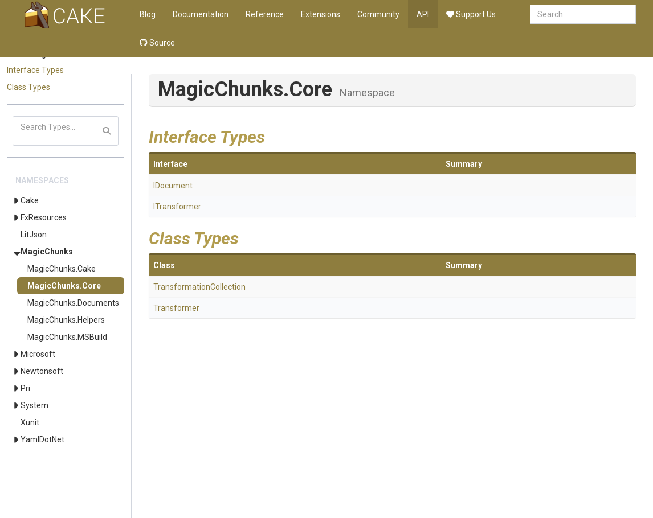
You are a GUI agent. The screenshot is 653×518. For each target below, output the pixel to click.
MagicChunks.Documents (73, 302)
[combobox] (583, 14)
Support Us (471, 14)
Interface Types (35, 70)
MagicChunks (47, 251)
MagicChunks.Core (64, 285)
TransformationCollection (199, 286)
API (423, 14)
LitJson (34, 234)
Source (157, 42)
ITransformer (177, 206)
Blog (148, 14)
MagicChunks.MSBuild (67, 337)
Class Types (28, 87)
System (34, 405)
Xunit (30, 422)
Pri (25, 388)
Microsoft (38, 354)
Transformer (176, 308)
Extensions (320, 14)
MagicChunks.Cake (61, 268)
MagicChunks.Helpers (66, 319)
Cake (30, 200)
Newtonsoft (42, 371)
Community (378, 14)
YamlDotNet (42, 439)
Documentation (200, 14)
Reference (265, 14)
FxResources (44, 217)
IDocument (173, 185)
